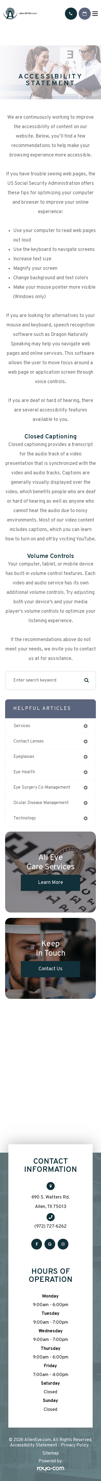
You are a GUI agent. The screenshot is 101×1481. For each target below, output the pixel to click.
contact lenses (28, 741)
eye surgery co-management (41, 787)
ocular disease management (41, 803)
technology (24, 818)
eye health (24, 772)
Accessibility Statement (33, 1445)
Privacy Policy (75, 1445)
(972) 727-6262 (50, 1226)
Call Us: (71, 14)
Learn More (50, 883)
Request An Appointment (85, 14)
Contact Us (50, 969)
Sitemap (50, 1453)
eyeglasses (23, 757)
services (21, 726)
